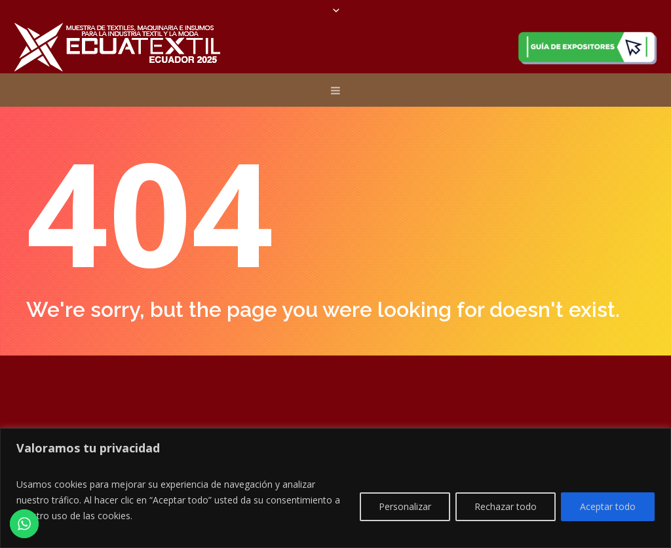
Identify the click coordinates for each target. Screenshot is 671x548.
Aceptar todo (608, 506)
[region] (335, 488)
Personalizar (405, 506)
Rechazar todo (505, 506)
